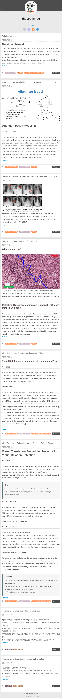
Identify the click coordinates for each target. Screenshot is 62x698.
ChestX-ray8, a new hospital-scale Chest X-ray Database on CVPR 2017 (30, 176)
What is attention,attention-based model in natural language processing (30, 82)
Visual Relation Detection (34, 72)
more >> (5, 66)
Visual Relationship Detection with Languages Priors (22, 353)
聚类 (21, 649)
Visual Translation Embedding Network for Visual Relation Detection (28, 443)
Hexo (23, 697)
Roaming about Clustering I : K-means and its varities (23, 659)
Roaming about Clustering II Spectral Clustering (21, 611)
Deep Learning (25, 433)
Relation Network (9, 36)
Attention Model (11, 167)
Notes (20, 72)
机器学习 (8, 649)
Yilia (31, 697)
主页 (29, 25)
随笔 (33, 25)
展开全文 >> (56, 72)
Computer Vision (11, 231)
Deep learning (11, 72)
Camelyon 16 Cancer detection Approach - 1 (19, 241)
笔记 (15, 649)
